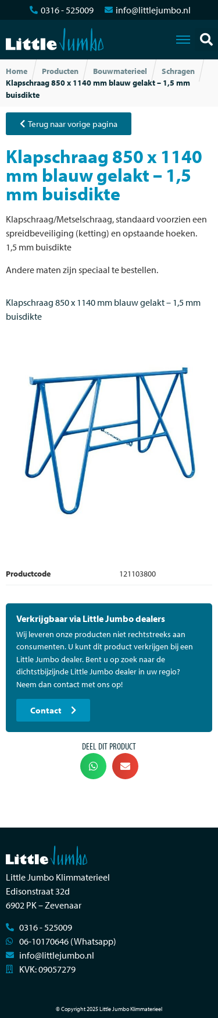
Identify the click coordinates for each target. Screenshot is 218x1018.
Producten (60, 71)
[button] (206, 39)
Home (16, 71)
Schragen (178, 71)
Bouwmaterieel (120, 71)
